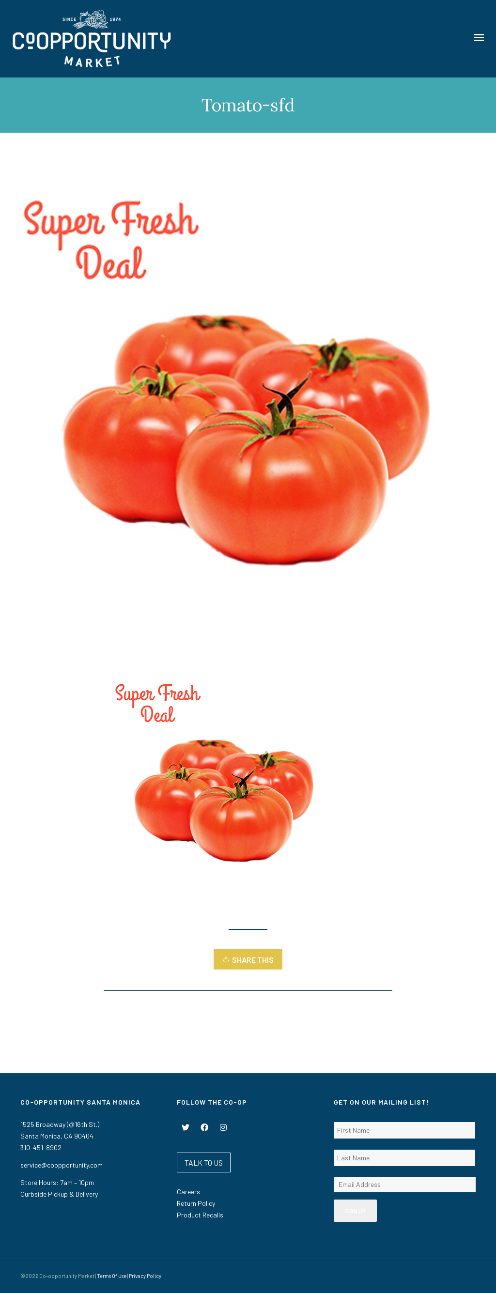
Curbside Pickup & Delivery (59, 1194)
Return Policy (196, 1203)
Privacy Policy (145, 1276)
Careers (188, 1191)
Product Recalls (200, 1215)
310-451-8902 (41, 1147)
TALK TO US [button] (204, 1162)
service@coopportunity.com (61, 1165)
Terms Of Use (111, 1276)
